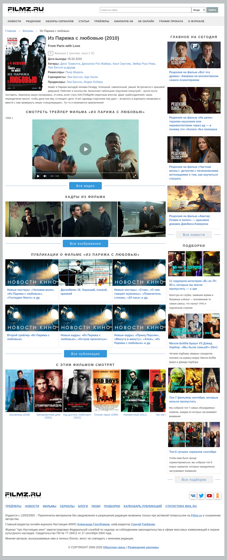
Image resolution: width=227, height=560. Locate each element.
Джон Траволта (70, 63)
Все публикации (85, 354)
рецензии (33, 21)
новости (14, 21)
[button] (161, 219)
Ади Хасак (91, 77)
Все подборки (194, 479)
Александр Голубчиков (93, 524)
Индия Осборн (93, 81)
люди (96, 506)
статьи (84, 21)
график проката (171, 21)
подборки (112, 506)
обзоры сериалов (60, 21)
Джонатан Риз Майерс (96, 63)
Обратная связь (114, 547)
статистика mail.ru (181, 506)
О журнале (196, 21)
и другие (69, 67)
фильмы (49, 506)
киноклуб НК (123, 21)
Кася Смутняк (122, 63)
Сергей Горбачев (143, 524)
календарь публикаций (143, 506)
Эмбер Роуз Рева (143, 63)
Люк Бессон (55, 67)
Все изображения (85, 243)
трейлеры (101, 21)
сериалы (67, 506)
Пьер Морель (74, 72)
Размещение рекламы (143, 547)
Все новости (194, 235)
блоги (83, 506)
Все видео (85, 186)
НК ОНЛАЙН (146, 21)
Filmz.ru (196, 515)
